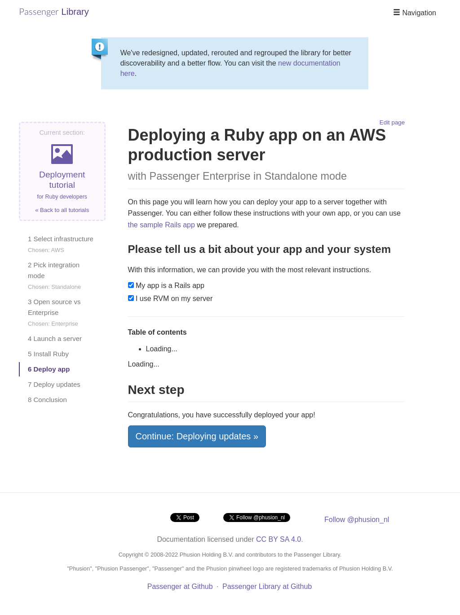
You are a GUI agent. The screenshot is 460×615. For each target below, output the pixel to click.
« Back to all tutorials (62, 210)
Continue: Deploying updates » (197, 436)
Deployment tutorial (62, 171)
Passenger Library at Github (267, 586)
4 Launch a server (55, 338)
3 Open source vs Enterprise (54, 312)
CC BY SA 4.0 (278, 539)
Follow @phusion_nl (356, 519)
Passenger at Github (180, 586)
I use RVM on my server (170, 298)
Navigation (414, 13)
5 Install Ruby (48, 354)
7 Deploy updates (54, 384)
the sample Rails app (161, 225)
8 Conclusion (47, 399)
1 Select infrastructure (60, 244)
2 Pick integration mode (54, 275)
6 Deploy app (49, 369)
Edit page (392, 122)
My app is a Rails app (166, 285)
